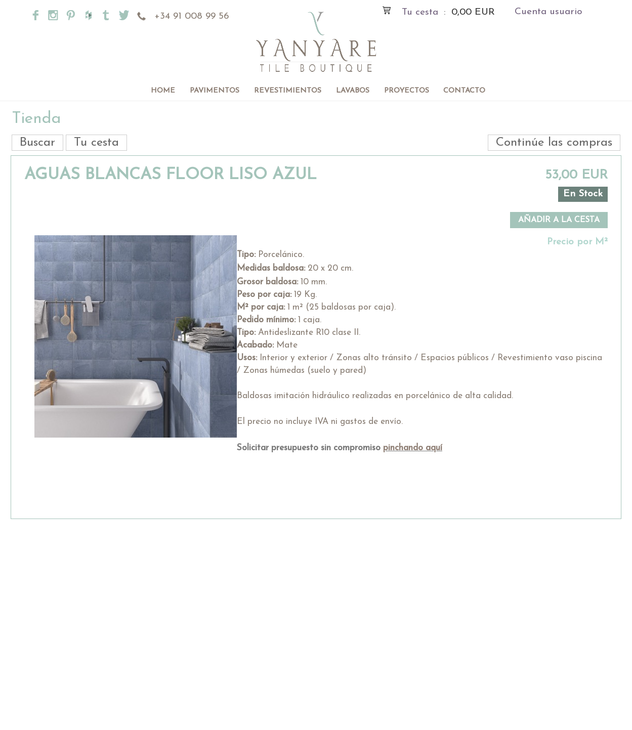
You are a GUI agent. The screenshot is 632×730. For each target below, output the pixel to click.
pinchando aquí (412, 448)
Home (163, 91)
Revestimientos (287, 91)
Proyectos (406, 91)
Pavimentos (214, 91)
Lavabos (352, 91)
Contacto (464, 91)
